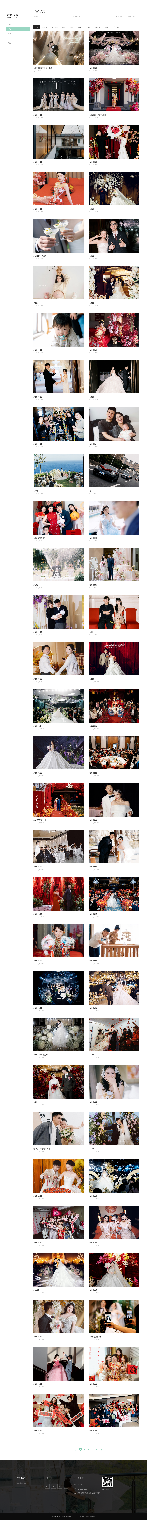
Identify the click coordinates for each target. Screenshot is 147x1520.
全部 (36, 27)
